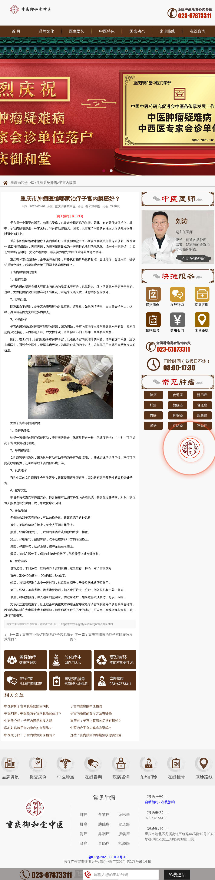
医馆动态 (137, 31)
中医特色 (107, 31)
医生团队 (76, 31)
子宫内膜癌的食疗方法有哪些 (91, 713)
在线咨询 (197, 31)
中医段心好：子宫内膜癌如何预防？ (29, 735)
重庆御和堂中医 (22, 183)
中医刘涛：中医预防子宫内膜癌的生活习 (33, 713)
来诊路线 (167, 31)
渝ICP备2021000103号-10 (108, 857)
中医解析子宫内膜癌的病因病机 (26, 706)
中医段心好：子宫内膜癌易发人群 (28, 720)
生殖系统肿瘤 (47, 183)
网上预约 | (64, 216)
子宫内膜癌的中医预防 (86, 706)
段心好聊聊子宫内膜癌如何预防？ (28, 728)
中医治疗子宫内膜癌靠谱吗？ (91, 728)
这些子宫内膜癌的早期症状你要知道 (95, 735)
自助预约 (151, 802)
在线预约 (168, 802)
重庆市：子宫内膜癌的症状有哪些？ (95, 720)
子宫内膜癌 (67, 183)
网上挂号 (77, 216)
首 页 (16, 31)
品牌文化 (46, 31)
